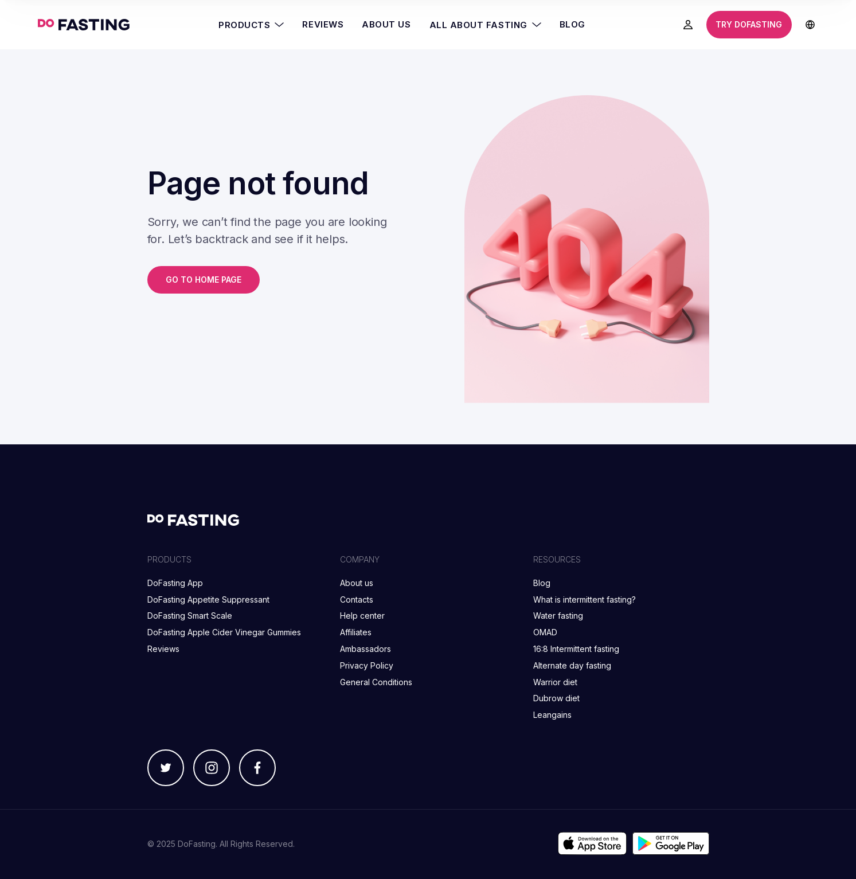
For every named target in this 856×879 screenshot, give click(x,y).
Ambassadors (365, 649)
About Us (386, 24)
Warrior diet (555, 682)
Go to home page (203, 279)
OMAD (545, 632)
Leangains (552, 715)
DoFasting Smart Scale (189, 615)
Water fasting (558, 615)
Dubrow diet (556, 698)
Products (251, 24)
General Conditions (376, 682)
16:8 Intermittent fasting (576, 649)
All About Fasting (485, 24)
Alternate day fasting (572, 665)
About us (356, 583)
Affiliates (356, 632)
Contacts (356, 599)
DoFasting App (175, 583)
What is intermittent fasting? (584, 599)
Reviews (322, 24)
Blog (572, 24)
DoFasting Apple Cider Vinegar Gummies (224, 632)
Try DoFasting (749, 24)
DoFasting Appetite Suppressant (208, 599)
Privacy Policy (366, 665)
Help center (362, 615)
